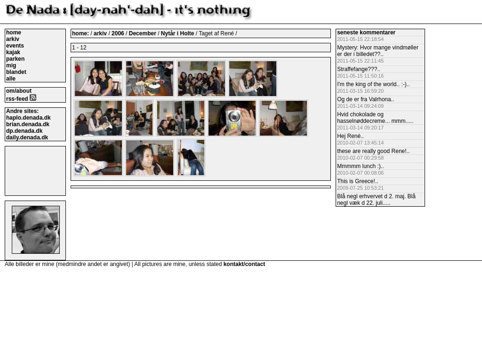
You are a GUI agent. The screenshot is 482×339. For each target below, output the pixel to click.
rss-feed (21, 99)
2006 (118, 33)
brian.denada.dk (27, 124)
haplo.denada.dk (28, 117)
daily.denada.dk (27, 137)
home (13, 32)
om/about (19, 91)
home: (81, 33)
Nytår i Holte (178, 33)
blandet (16, 72)
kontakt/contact (244, 264)
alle (11, 78)
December (143, 33)
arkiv (12, 39)
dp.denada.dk (24, 131)
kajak (13, 52)
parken (15, 59)
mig (11, 65)
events (15, 45)
